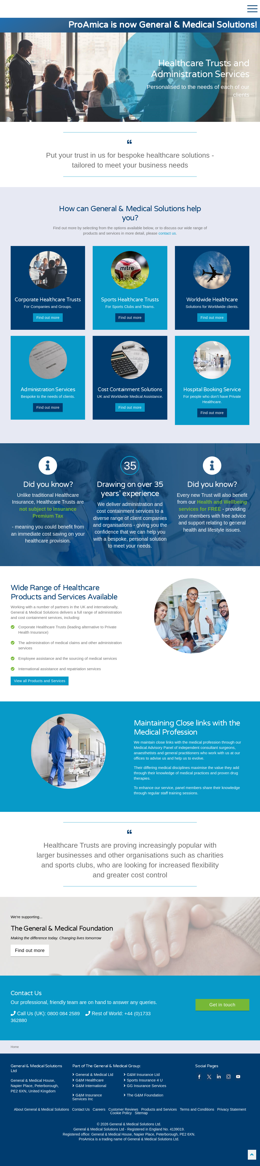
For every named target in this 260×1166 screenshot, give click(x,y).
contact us (167, 233)
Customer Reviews (123, 1109)
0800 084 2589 (63, 1013)
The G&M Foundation (143, 1095)
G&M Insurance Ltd (142, 1074)
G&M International (89, 1085)
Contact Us (81, 1109)
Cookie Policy (121, 1113)
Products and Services (159, 1109)
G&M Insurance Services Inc (87, 1097)
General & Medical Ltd (92, 1074)
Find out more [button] (47, 318)
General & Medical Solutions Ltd (35, 9)
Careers (99, 1109)
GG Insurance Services (145, 1085)
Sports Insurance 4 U (143, 1080)
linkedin (219, 1076)
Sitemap (141, 1113)
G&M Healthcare (88, 1080)
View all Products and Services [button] (39, 681)
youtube (238, 1076)
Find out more (30, 950)
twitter (209, 1076)
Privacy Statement (231, 1109)
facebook (199, 1076)
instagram (228, 1076)
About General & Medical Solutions (41, 1109)
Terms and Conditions (197, 1109)
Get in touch (222, 1004)
